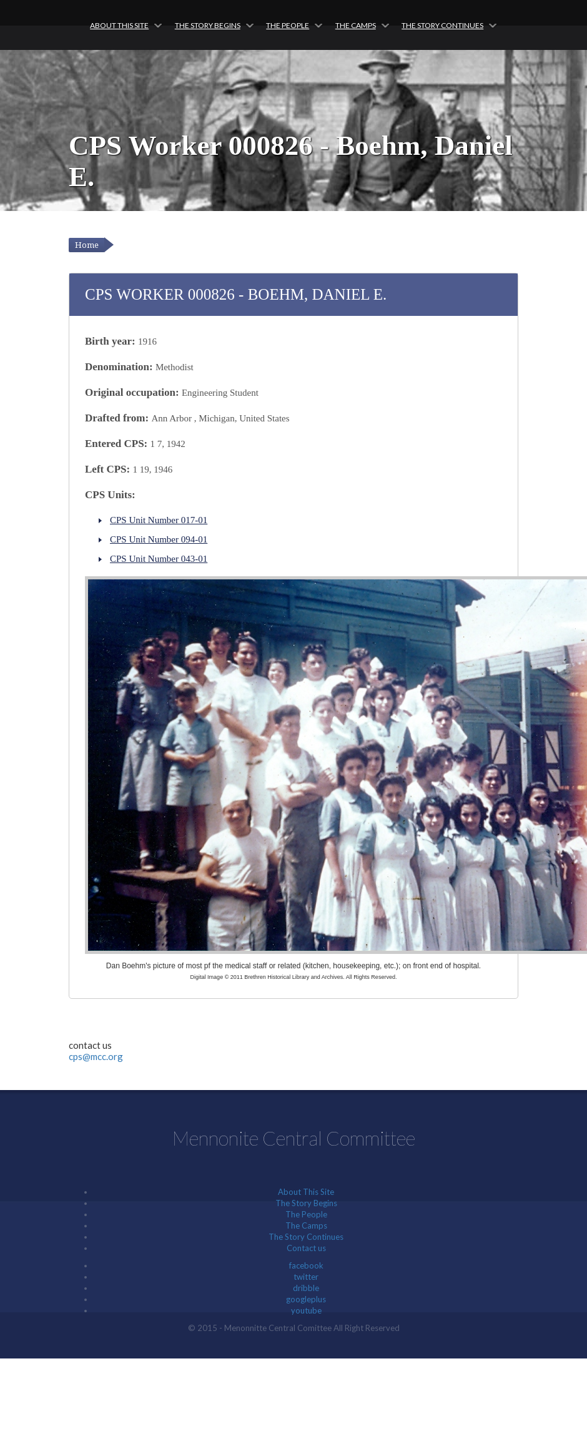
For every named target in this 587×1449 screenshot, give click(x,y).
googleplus (306, 1299)
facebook (306, 1265)
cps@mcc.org (96, 1056)
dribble (306, 1288)
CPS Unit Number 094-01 (158, 539)
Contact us (306, 1248)
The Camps (355, 25)
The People (287, 25)
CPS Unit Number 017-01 (158, 520)
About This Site (119, 25)
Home (87, 245)
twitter (306, 1277)
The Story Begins (207, 25)
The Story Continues (442, 25)
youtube (306, 1310)
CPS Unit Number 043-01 (158, 559)
